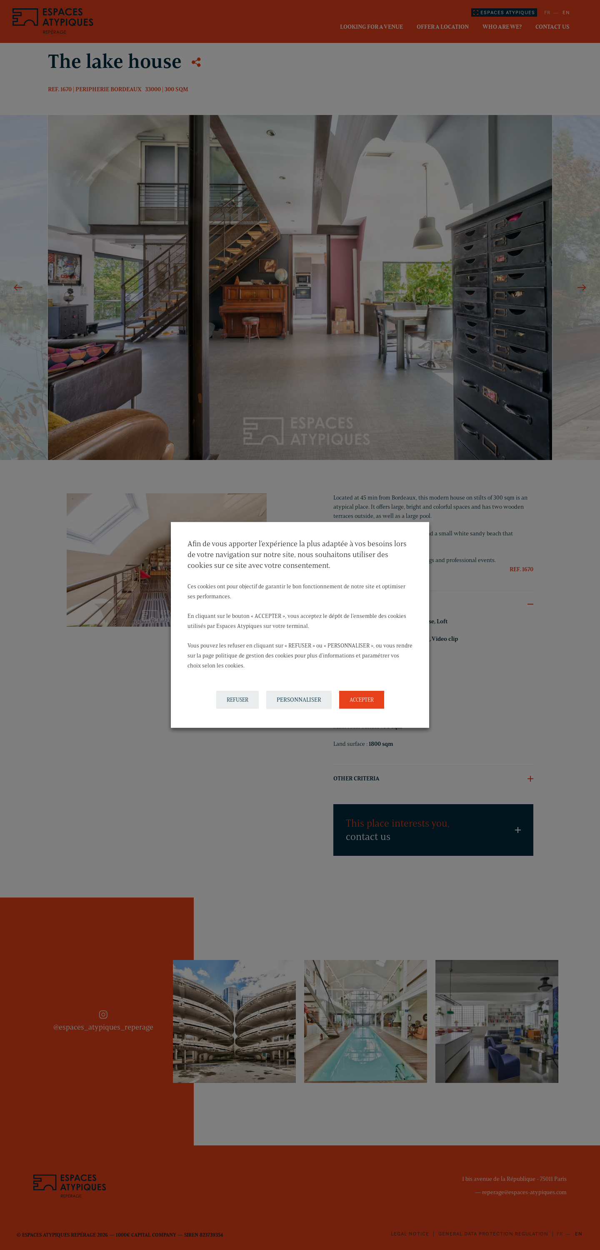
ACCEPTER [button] (362, 699)
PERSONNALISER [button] (299, 699)
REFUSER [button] (237, 699)
